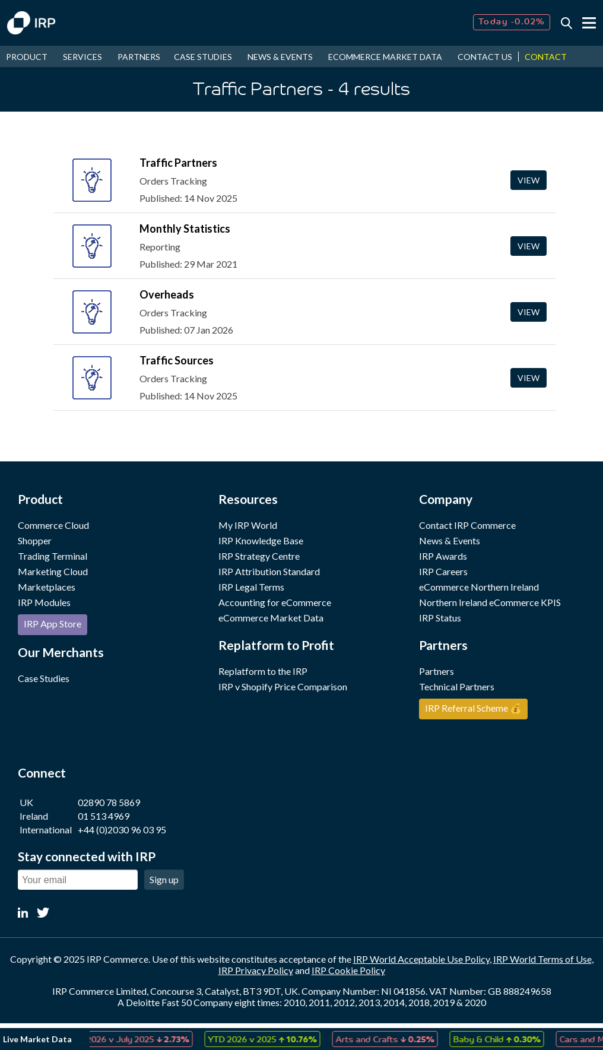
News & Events (449, 540)
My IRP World (247, 525)
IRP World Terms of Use (542, 959)
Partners (436, 671)
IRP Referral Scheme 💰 (473, 707)
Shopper (35, 540)
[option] (133, 1039)
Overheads (166, 294)
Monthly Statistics (184, 228)
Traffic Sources (176, 360)
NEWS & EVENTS (280, 57)
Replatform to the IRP (262, 671)
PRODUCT (26, 57)
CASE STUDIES (203, 57)
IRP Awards (443, 556)
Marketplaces (46, 586)
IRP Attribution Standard (269, 571)
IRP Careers (443, 571)
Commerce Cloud (53, 525)
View (528, 180)
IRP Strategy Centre (259, 556)
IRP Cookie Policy (348, 970)
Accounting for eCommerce (274, 602)
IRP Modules (44, 602)
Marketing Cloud (53, 571)
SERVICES (82, 57)
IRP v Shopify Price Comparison (282, 686)
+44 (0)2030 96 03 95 (122, 829)
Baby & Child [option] (501, 1038)
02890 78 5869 (109, 802)
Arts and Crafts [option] (389, 1038)
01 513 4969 (103, 815)
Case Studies (43, 678)
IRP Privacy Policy (255, 970)
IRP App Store (52, 623)
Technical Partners (456, 686)
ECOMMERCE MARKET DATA (385, 57)
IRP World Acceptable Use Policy (421, 959)
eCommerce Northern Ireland (479, 586)
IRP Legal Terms (251, 586)
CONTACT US (485, 57)
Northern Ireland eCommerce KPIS (490, 602)
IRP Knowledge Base (260, 540)
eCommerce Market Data (270, 617)
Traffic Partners (178, 162)
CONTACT (546, 57)
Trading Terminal (52, 556)
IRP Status (440, 617)
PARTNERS (139, 57)
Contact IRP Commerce (467, 525)
